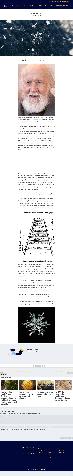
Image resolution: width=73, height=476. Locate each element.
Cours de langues (36, 10)
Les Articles (17, 10)
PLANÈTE (40, 20)
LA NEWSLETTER (26, 10)
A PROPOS (44, 10)
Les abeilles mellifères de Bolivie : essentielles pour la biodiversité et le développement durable (9, 403)
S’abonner (52, 10)
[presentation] (8, 438)
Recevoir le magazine (28, 462)
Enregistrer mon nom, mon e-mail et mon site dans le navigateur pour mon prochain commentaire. (24, 434)
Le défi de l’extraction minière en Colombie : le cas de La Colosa (62, 401)
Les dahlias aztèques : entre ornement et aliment (26, 400)
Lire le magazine (8, 10)
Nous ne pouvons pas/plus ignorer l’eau (45, 399)
